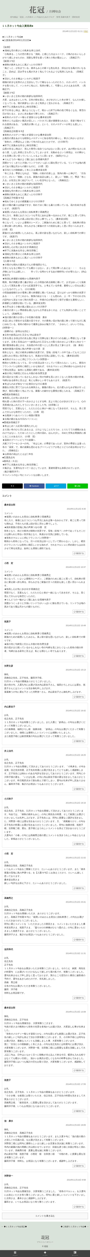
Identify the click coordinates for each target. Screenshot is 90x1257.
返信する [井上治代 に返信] (79, 789)
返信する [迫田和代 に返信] (79, 998)
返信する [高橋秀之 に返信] (79, 939)
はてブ (56, 486)
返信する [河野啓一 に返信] (79, 1207)
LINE (77, 486)
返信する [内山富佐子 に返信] (79, 741)
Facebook (34, 486)
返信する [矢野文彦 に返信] (79, 697)
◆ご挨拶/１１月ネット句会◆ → (75, 1226)
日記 (86, 31)
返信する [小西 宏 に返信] (79, 612)
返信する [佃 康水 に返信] (79, 1166)
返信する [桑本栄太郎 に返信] (79, 553)
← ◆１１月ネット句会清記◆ (14, 1226)
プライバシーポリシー (45, 1242)
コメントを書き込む (45, 1216)
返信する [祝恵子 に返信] (79, 656)
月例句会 (55, 11)
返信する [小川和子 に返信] (79, 844)
